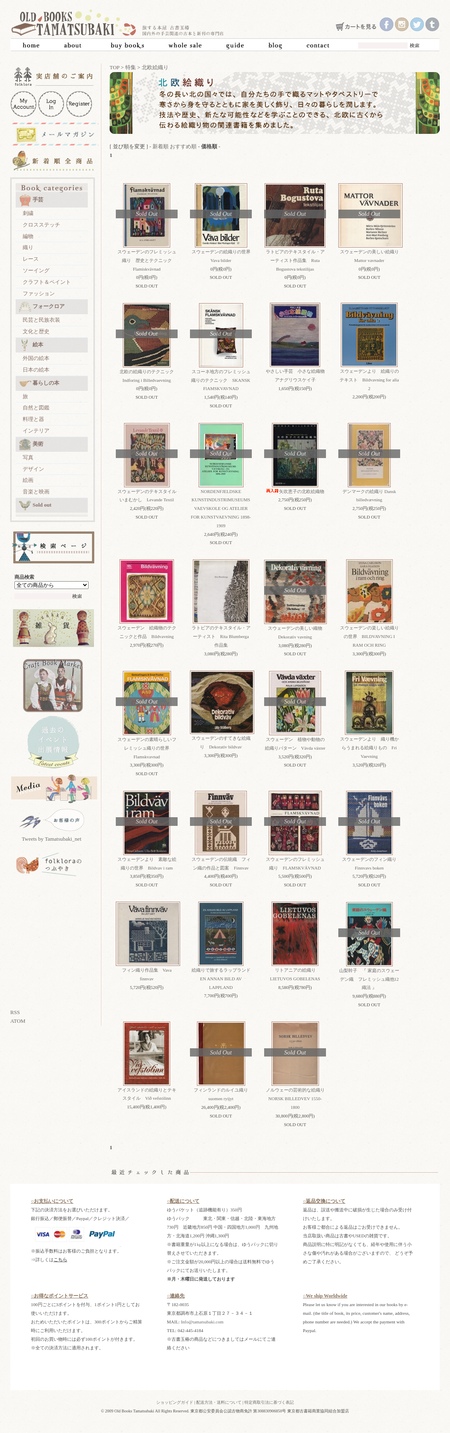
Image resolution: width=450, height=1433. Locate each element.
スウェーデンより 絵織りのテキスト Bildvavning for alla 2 (369, 380)
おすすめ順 (183, 146)
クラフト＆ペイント (47, 282)
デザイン (33, 469)
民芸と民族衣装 (41, 320)
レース (31, 259)
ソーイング (36, 270)
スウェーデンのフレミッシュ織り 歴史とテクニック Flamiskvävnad (146, 260)
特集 (130, 67)
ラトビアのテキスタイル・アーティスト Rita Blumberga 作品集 (222, 636)
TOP (115, 67)
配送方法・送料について (218, 1402)
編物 (28, 236)
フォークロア (42, 307)
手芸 (31, 200)
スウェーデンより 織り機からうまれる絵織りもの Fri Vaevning (369, 747)
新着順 (160, 146)
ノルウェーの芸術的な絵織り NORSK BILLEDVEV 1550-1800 (297, 1098)
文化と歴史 (36, 331)
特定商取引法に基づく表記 (269, 1402)
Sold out (35, 505)
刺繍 (28, 213)
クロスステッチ (41, 225)
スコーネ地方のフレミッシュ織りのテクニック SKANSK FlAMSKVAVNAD (220, 380)
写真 (28, 457)
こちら (60, 1259)
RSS (15, 1012)
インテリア (36, 431)
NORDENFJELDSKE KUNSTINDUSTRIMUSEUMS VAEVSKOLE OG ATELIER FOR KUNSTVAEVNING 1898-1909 (221, 508)
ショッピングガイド (174, 1402)
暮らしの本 (39, 383)
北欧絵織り (155, 67)
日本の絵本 (36, 370)
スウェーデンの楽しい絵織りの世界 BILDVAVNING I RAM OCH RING (369, 636)
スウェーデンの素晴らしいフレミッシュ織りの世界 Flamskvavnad (146, 748)
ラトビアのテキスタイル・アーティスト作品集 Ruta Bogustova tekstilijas (295, 260)
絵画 (28, 480)
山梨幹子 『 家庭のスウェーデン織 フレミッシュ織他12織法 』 (369, 979)
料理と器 (33, 419)
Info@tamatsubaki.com (202, 1321)
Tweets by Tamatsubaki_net (52, 839)
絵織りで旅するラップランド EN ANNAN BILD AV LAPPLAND (223, 979)
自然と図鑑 (36, 407)
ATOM (18, 1021)
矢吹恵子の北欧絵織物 (295, 491)
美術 (31, 444)
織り (28, 247)
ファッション (39, 293)
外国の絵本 (36, 358)
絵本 (31, 345)
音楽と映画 (36, 492)
